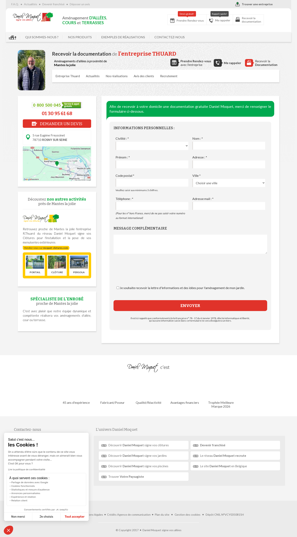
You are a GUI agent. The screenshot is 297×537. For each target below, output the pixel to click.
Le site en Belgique (221, 466)
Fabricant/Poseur (114, 390)
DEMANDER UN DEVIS (57, 123)
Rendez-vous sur (46, 247)
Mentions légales (92, 507)
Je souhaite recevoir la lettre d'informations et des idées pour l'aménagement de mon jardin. (182, 288)
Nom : (197, 138)
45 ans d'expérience (79, 390)
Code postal (125, 175)
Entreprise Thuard (67, 76)
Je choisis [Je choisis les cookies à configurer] (26, 516)
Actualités (42, 4)
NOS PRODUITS (92, 37)
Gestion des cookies (187, 507)
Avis (144, 76)
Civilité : (122, 138)
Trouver (128, 476)
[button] (8, 530)
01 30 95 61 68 (57, 113)
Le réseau (221, 455)
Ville (196, 175)
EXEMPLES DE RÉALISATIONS (135, 37)
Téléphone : (124, 199)
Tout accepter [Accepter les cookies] (54, 516)
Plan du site (162, 507)
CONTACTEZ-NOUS (181, 37)
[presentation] (190, 274)
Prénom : (123, 157)
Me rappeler (207, 19)
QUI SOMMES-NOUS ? (53, 37)
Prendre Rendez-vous (175, 19)
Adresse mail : (203, 199)
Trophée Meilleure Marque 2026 (218, 392)
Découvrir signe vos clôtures (141, 445)
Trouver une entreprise (242, 4)
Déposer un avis (92, 4)
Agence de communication (134, 507)
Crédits (112, 507)
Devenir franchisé (65, 4)
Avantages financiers (183, 390)
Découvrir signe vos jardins (140, 455)
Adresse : (199, 157)
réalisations (117, 76)
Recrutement (168, 76)
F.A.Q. (27, 4)
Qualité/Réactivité (148, 390)
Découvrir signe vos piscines (141, 466)
